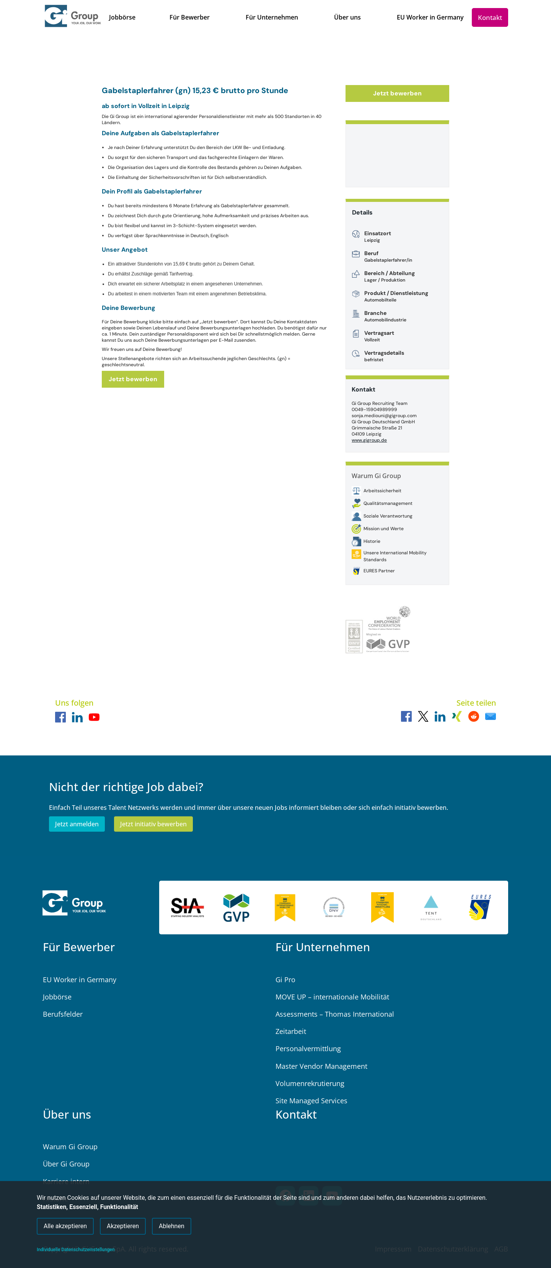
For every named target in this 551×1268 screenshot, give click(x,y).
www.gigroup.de (369, 440)
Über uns (67, 1114)
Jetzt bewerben (133, 379)
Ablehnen (171, 1225)
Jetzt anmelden (77, 824)
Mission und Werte (384, 529)
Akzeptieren (123, 1225)
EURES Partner (379, 571)
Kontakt (296, 1114)
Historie (372, 541)
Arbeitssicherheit (382, 491)
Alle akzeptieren (65, 1225)
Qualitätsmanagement (388, 503)
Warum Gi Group (376, 476)
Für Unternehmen (323, 946)
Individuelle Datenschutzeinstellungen (76, 1249)
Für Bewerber (79, 946)
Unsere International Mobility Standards (395, 556)
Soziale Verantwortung (388, 516)
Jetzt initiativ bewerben (153, 824)
